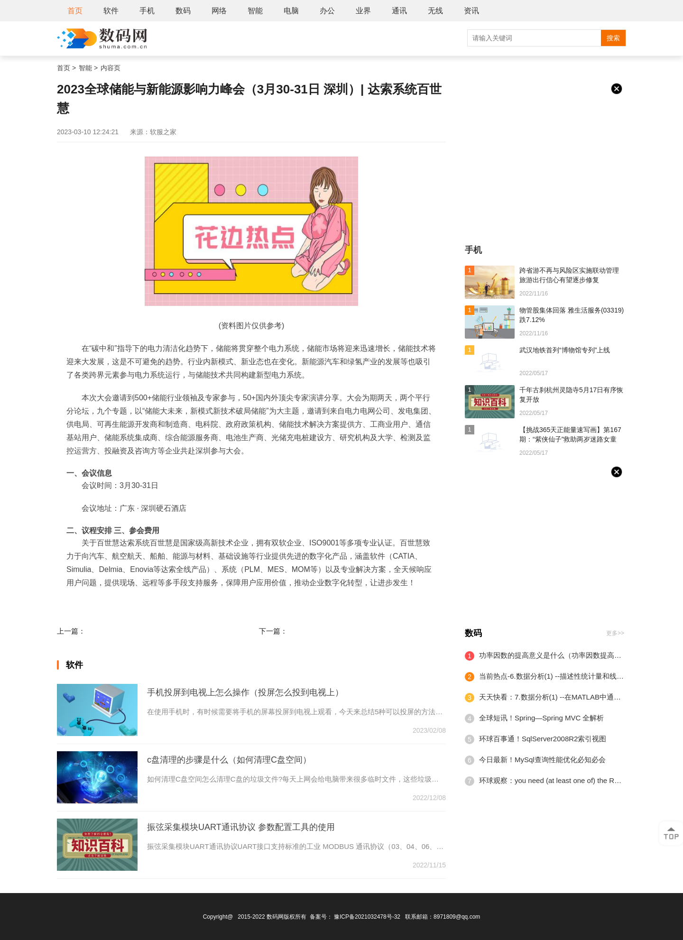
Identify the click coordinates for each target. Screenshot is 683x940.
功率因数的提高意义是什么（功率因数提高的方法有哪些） (551, 655)
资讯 (471, 11)
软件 (111, 11)
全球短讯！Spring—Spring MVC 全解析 (541, 718)
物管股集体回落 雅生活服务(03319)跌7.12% (571, 314)
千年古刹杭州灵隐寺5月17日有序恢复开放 (571, 394)
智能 (255, 11)
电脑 (291, 11)
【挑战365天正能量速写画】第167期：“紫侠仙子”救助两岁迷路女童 (570, 434)
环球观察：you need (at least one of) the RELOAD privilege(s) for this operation (551, 780)
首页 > (66, 68)
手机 (147, 11)
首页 (75, 11)
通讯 (399, 11)
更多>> (615, 633)
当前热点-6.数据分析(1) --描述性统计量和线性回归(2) (551, 676)
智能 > (88, 68)
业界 (363, 11)
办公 (327, 11)
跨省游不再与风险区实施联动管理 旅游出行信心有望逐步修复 (569, 275)
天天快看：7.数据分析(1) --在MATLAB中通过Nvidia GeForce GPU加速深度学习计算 (551, 697)
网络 (219, 11)
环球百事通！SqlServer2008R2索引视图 (542, 739)
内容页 (110, 68)
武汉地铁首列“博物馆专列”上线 (564, 350)
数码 (183, 11)
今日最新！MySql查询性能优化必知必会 (542, 760)
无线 (435, 11)
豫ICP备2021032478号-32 (367, 916)
